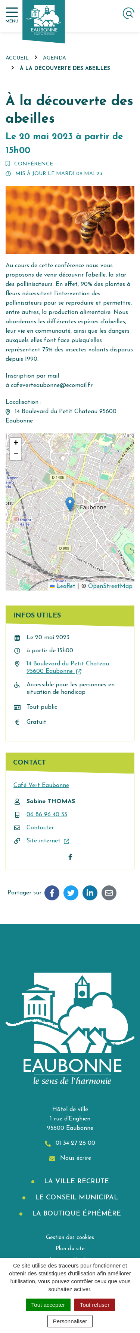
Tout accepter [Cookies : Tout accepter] (48, 1305)
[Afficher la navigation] (12, 15)
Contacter (40, 828)
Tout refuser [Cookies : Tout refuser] (94, 1305)
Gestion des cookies (70, 1238)
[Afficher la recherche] (128, 13)
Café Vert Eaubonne (41, 785)
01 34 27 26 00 (70, 1143)
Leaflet (62, 586)
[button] (70, 504)
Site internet (48, 841)
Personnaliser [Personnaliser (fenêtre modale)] (70, 1321)
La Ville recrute (75, 1181)
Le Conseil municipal (75, 1197)
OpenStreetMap (110, 586)
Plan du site (70, 1249)
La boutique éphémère (75, 1213)
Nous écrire (70, 1158)
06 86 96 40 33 (47, 815)
